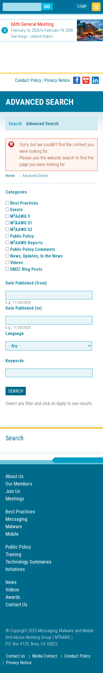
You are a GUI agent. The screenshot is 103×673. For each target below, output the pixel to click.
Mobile (12, 534)
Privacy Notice (57, 80)
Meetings (14, 499)
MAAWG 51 (21, 223)
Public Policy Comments (32, 249)
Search (15, 123)
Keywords (14, 360)
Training (13, 554)
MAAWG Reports (26, 242)
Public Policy (22, 236)
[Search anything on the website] (22, 7)
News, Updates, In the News (36, 256)
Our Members (18, 484)
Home (10, 175)
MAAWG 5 (20, 216)
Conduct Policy (28, 80)
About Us (14, 476)
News (11, 582)
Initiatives (15, 569)
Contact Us (16, 604)
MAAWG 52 (21, 229)
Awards (12, 597)
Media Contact (44, 656)
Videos (16, 262)
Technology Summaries (28, 562)
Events (16, 209)
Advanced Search (42, 123)
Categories (16, 192)
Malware (13, 526)
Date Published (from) (26, 283)
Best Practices (24, 203)
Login (82, 6)
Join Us (12, 491)
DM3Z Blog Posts (26, 269)
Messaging (16, 519)
